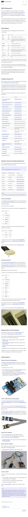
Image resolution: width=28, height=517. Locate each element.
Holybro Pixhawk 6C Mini (6, 115)
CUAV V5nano (4, 130)
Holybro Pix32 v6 (5, 117)
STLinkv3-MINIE (7, 484)
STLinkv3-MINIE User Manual (6, 412)
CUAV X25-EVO (4, 138)
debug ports (15, 436)
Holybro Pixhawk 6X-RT (6, 99)
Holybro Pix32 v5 (5, 119)
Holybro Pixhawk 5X (5, 104)
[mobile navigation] (26, 1)
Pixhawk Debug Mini (18, 106)
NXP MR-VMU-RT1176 (6, 147)
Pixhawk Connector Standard (8, 200)
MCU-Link (4, 348)
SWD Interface (7, 82)
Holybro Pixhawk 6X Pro (6, 110)
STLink (3, 345)
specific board (8, 169)
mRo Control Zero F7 (5, 155)
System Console (15, 82)
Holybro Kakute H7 (5, 121)
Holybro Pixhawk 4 (5, 108)
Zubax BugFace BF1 (6, 439)
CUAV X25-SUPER (5, 136)
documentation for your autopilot (9, 89)
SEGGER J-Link (5, 339)
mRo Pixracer (4, 149)
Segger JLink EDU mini (18, 373)
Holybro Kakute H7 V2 (6, 125)
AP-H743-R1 (4, 153)
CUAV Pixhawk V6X (5, 134)
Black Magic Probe (6, 342)
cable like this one (20, 244)
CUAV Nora (4, 140)
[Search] (23, 1)
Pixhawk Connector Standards (9, 85)
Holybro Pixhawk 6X (5, 102)
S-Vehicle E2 (4, 151)
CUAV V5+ (4, 127)
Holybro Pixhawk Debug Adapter (9, 362)
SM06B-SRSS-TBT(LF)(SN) (18, 241)
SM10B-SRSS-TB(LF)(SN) (18, 304)
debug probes (8, 434)
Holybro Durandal (5, 106)
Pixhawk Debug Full (17, 99)
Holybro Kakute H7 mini (6, 123)
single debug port (18, 332)
